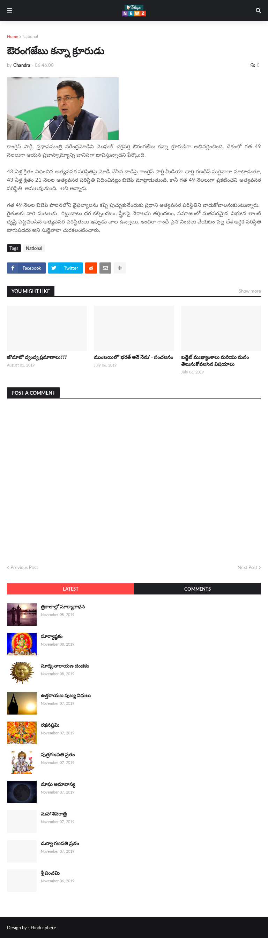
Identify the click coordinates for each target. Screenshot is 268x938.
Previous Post (24, 567)
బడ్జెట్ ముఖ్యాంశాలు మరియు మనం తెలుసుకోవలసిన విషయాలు (215, 360)
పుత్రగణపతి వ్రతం (58, 754)
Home (12, 36)
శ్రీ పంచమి (50, 873)
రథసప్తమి (50, 725)
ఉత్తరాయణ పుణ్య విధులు (66, 695)
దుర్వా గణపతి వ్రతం (60, 843)
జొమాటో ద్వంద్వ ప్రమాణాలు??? (37, 357)
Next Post (248, 567)
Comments (197, 589)
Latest (71, 589)
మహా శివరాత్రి (54, 814)
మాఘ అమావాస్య (58, 784)
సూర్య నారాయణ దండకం (65, 666)
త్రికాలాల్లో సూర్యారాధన (63, 606)
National (30, 36)
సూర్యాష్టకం (51, 636)
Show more (250, 291)
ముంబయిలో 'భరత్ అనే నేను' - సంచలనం (133, 357)
